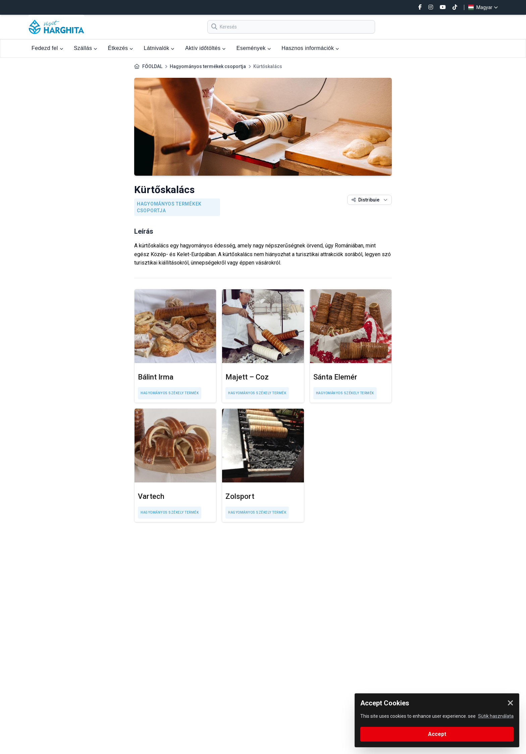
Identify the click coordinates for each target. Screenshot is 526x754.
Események (253, 48)
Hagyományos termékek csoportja (208, 66)
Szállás (85, 48)
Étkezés (120, 48)
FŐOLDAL (152, 66)
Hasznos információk (310, 48)
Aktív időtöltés (205, 48)
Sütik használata (496, 716)
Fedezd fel (47, 48)
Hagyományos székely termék (170, 393)
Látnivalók (159, 48)
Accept (437, 734)
